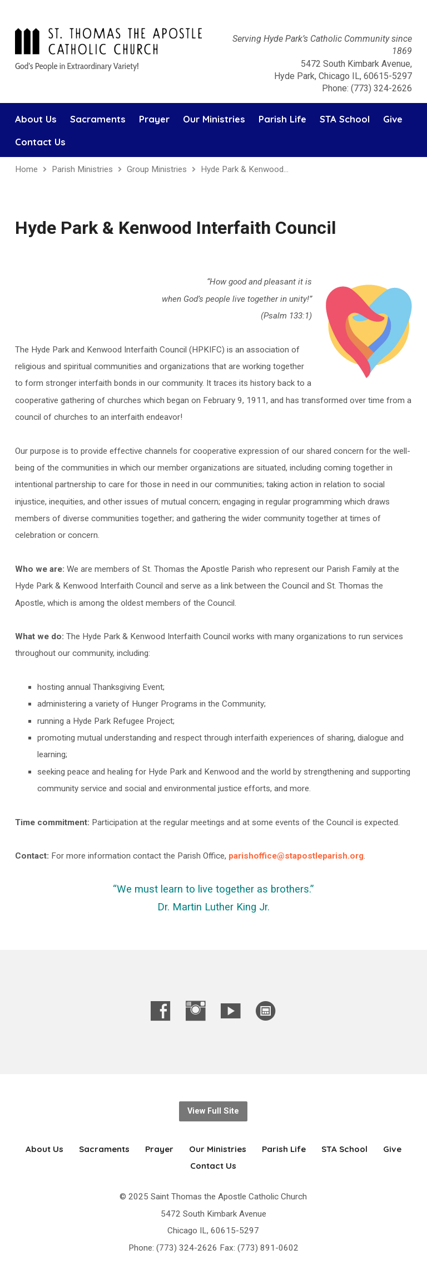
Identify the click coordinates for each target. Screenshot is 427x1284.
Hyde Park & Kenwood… (245, 169)
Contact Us (40, 142)
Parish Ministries (82, 169)
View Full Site (213, 1111)
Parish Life (282, 119)
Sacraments (98, 119)
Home (26, 169)
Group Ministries (157, 169)
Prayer (154, 119)
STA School (345, 119)
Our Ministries (214, 119)
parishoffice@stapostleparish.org (296, 856)
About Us (36, 119)
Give (393, 119)
